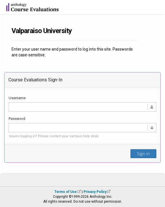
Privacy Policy (95, 192)
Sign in (143, 153)
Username (17, 98)
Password (17, 118)
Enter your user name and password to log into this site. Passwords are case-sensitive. (72, 52)
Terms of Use (65, 192)
